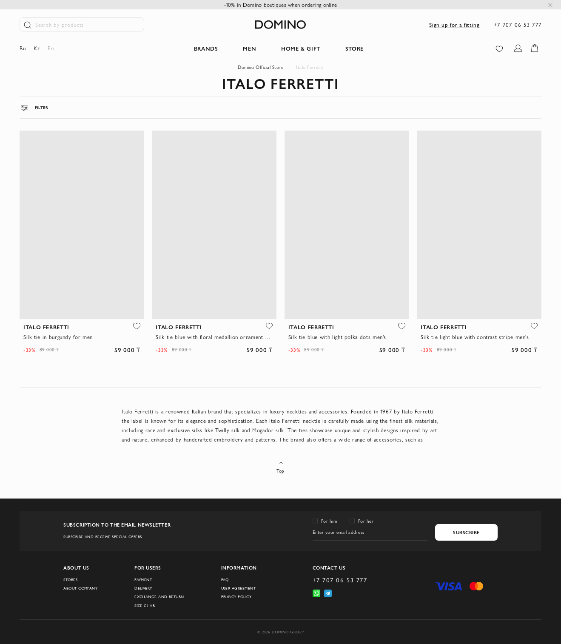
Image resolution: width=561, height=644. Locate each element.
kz (37, 48)
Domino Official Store (261, 67)
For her (366, 521)
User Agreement (238, 588)
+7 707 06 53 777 (518, 24)
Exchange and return (159, 596)
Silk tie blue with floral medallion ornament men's (214, 337)
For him (329, 521)
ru (23, 48)
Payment (143, 579)
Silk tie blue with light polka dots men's (337, 337)
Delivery (143, 588)
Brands (206, 48)
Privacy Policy (236, 596)
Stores (70, 579)
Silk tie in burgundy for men (58, 337)
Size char (144, 605)
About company (80, 588)
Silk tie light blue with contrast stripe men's (475, 337)
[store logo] (280, 24)
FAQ (225, 579)
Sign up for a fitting (454, 24)
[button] (136, 326)
